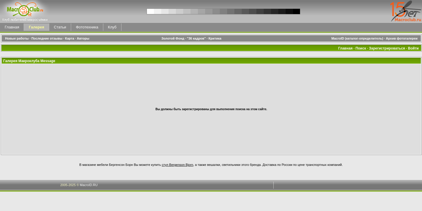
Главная (12, 27)
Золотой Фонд (172, 38)
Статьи (60, 27)
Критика (214, 38)
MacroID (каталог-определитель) (357, 38)
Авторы (83, 38)
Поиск (361, 48)
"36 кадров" (196, 38)
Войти (413, 48)
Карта (69, 38)
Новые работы (17, 38)
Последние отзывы (46, 38)
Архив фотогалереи (402, 38)
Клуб (112, 27)
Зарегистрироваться (387, 48)
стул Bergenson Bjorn (177, 164)
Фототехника (87, 27)
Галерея (36, 27)
